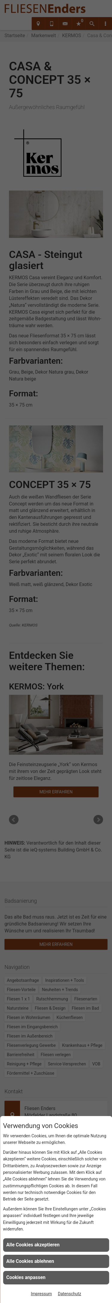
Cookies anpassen (25, 1277)
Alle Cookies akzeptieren (32, 1245)
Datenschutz (69, 1293)
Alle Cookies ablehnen (30, 1261)
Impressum (41, 1293)
